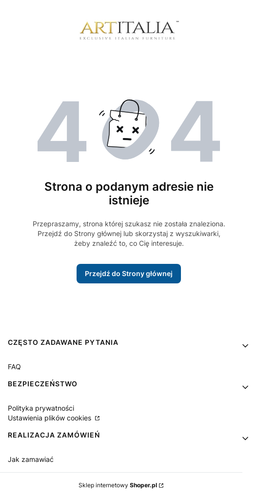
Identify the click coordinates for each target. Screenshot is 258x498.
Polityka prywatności (41, 408)
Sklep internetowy (118, 485)
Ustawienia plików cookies (50, 418)
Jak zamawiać (31, 459)
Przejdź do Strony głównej (129, 273)
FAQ (14, 366)
